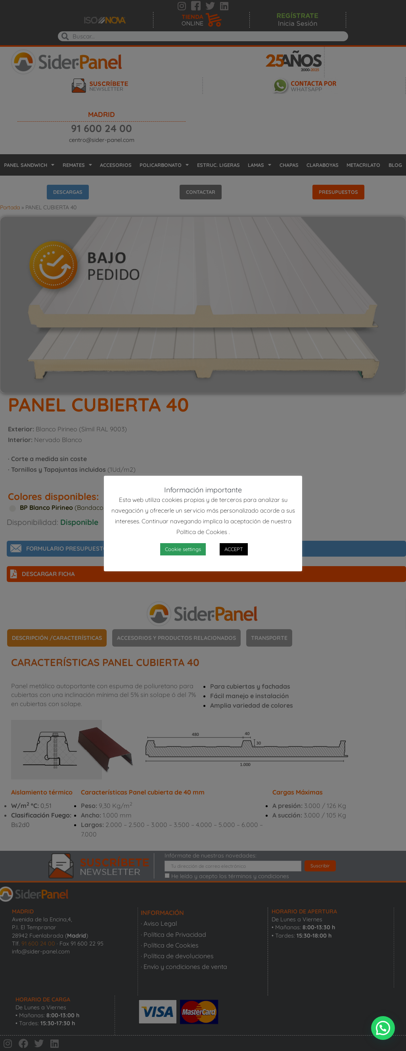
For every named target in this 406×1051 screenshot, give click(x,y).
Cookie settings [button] (183, 549)
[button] (383, 1028)
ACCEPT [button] (233, 549)
